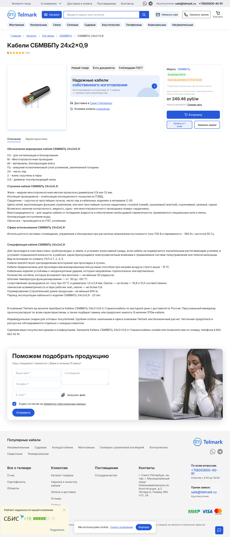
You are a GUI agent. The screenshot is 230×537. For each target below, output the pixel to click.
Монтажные (16, 24)
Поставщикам (106, 3)
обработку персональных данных (66, 404)
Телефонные (134, 24)
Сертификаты (16, 482)
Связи (57, 24)
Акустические (111, 24)
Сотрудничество (106, 475)
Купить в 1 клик (179, 125)
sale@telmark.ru (185, 3)
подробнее (103, 109)
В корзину (193, 115)
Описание (13, 139)
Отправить (23, 413)
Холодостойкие (62, 447)
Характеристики (36, 139)
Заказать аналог (207, 125)
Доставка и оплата (79, 3)
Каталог (52, 14)
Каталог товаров (62, 475)
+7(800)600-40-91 (211, 3)
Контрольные (38, 24)
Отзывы (56, 499)
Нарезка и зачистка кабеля (64, 484)
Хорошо (144, 527)
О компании (51, 3)
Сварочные (14, 453)
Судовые (90, 24)
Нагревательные (182, 24)
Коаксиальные (157, 24)
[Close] (64, 510)
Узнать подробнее (121, 527)
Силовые (72, 24)
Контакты (127, 3)
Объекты (13, 489)
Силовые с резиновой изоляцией (122, 447)
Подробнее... (57, 529)
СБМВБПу (184, 69)
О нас (11, 475)
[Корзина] (218, 14)
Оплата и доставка (63, 493)
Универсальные (38, 453)
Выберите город (21, 3)
